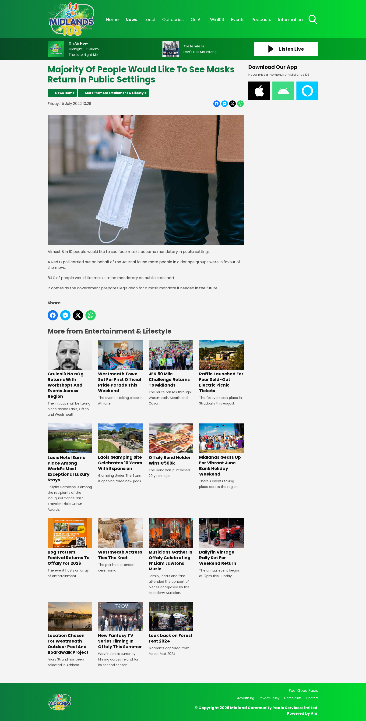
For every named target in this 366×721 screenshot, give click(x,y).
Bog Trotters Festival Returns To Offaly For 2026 (70, 542)
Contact (312, 698)
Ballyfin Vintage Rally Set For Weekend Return (221, 542)
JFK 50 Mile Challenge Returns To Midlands (171, 364)
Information (290, 19)
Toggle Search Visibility (313, 20)
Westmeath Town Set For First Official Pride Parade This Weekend (120, 367)
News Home (64, 93)
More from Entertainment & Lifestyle (116, 93)
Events (238, 19)
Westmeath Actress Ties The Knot (120, 539)
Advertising (245, 698)
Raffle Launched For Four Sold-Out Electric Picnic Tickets (221, 367)
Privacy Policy (269, 698)
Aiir (314, 713)
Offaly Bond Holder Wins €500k (171, 444)
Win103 (217, 19)
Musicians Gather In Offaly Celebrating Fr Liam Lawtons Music (171, 545)
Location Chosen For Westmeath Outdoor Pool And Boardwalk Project (70, 628)
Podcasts (261, 19)
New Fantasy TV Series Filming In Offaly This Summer (120, 626)
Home (112, 19)
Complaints (293, 698)
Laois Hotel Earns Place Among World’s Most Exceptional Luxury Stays (70, 453)
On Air (197, 19)
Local (149, 19)
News (131, 19)
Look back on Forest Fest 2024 (171, 623)
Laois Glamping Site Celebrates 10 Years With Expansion (120, 447)
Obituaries (173, 19)
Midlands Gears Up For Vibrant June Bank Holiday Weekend (221, 450)
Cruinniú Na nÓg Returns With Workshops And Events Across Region (70, 369)
